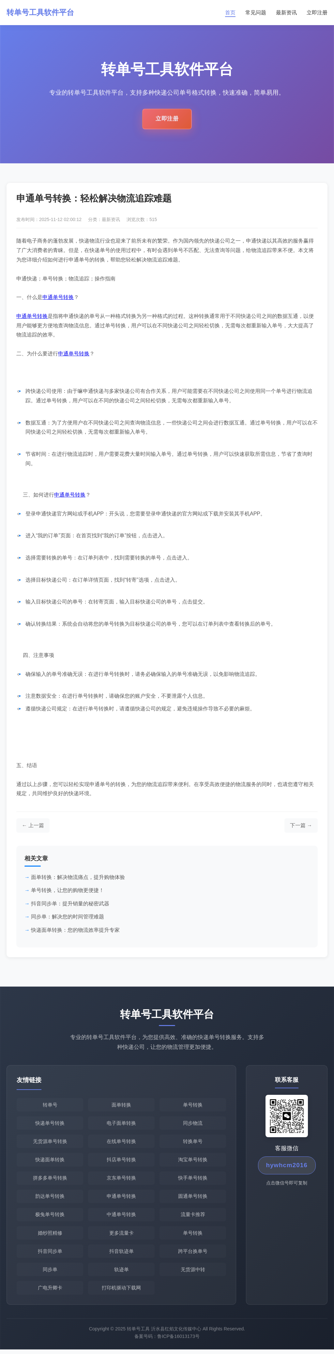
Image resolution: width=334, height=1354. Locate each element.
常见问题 (255, 12)
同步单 (50, 1273)
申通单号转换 (58, 298)
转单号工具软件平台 (42, 12)
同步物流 (193, 1124)
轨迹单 (121, 1273)
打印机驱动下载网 (121, 1292)
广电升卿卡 (50, 1292)
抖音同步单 (50, 1254)
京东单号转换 (121, 1180)
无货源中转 (193, 1273)
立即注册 (317, 12)
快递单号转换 (50, 1124)
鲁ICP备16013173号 (178, 1344)
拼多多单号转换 (50, 1180)
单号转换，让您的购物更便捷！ (67, 891)
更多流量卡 (121, 1236)
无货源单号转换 (50, 1142)
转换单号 (193, 1142)
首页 (230, 12)
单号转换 (193, 1105)
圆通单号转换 (192, 1198)
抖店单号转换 (121, 1161)
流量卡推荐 (193, 1217)
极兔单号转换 (50, 1217)
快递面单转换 (50, 1161)
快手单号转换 (192, 1180)
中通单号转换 (121, 1217)
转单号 (50, 1105)
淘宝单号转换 (192, 1161)
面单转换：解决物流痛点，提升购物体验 (78, 878)
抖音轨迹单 (121, 1254)
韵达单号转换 (50, 1198)
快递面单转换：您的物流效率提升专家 (75, 930)
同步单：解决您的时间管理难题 (67, 917)
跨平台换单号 (192, 1254)
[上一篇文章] (33, 826)
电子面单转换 (121, 1124)
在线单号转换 (121, 1142)
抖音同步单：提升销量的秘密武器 (70, 904)
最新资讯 (286, 12)
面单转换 (121, 1105)
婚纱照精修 (50, 1236)
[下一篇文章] (301, 826)
